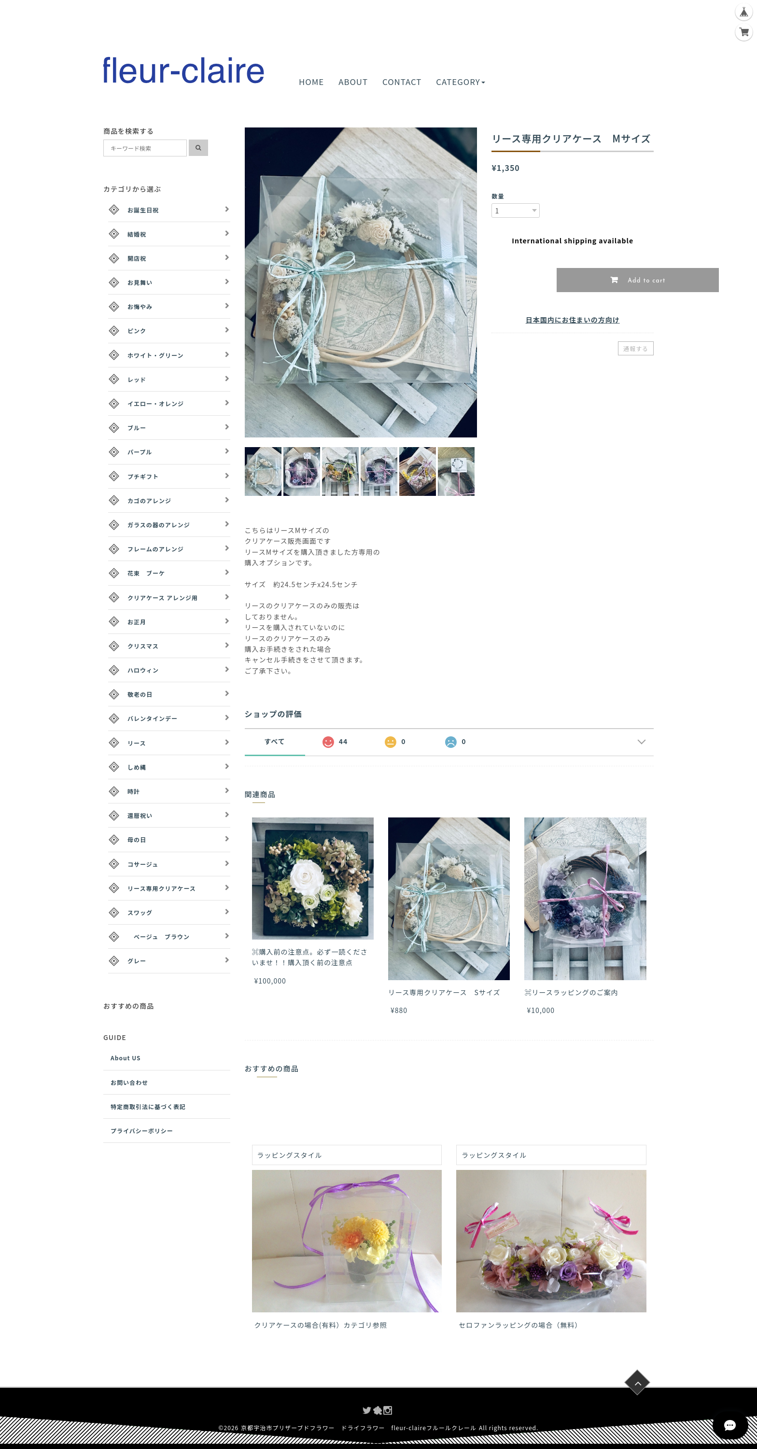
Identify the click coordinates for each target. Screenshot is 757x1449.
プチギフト (143, 476)
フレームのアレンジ (155, 549)
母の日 (136, 839)
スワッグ (140, 912)
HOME (311, 81)
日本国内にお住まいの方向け (573, 319)
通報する (635, 348)
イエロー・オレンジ (155, 403)
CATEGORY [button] (460, 81)
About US (126, 1058)
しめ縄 (136, 767)
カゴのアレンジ (149, 500)
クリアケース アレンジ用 (162, 597)
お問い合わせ (129, 1082)
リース (136, 743)
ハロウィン (143, 670)
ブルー (136, 427)
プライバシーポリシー (142, 1130)
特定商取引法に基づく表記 (148, 1106)
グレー (136, 961)
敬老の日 (140, 694)
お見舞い (140, 282)
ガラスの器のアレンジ (158, 525)
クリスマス (143, 646)
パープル (139, 452)
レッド (136, 379)
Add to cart (645, 281)
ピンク (136, 330)
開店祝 (136, 258)
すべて (274, 741)
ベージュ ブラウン (158, 936)
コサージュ (142, 864)
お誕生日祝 (143, 210)
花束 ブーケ (146, 573)
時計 (133, 791)
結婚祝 (136, 234)
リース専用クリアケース (161, 888)
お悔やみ (140, 306)
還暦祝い (140, 815)
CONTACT (401, 81)
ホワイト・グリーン (155, 355)
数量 (497, 196)
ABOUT (353, 81)
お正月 (136, 622)
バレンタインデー (152, 718)
